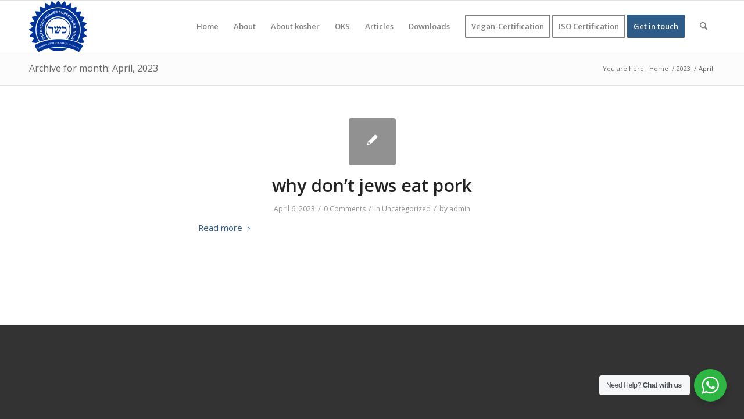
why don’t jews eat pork (372, 185)
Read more (225, 227)
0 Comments (345, 209)
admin (459, 209)
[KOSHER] (58, 26)
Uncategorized (406, 209)
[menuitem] (207, 26)
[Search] (703, 26)
